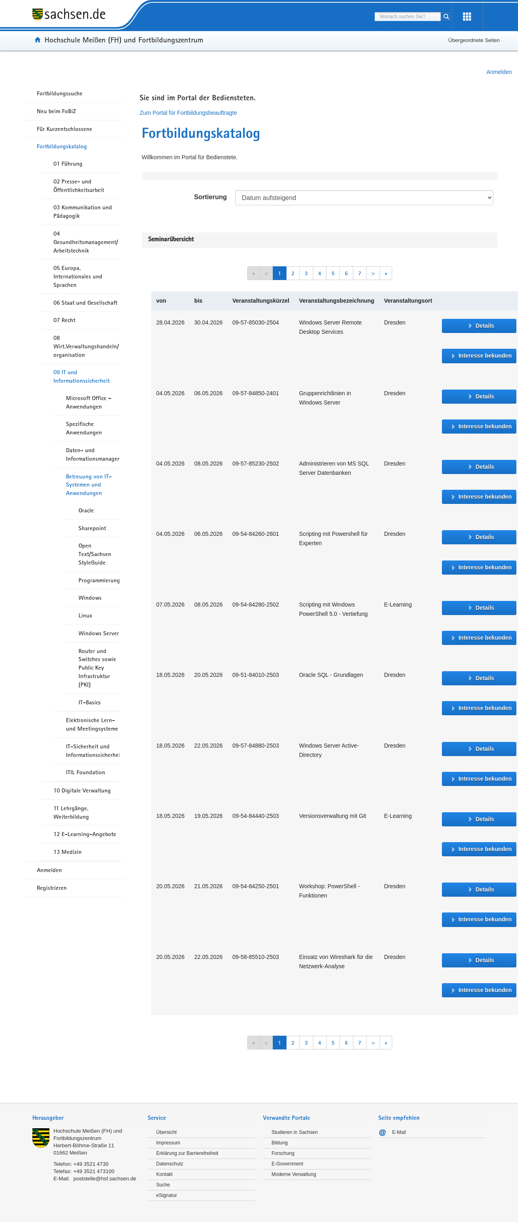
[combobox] (407, 16)
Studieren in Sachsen (295, 1132)
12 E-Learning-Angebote (84, 834)
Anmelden (499, 72)
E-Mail (399, 1132)
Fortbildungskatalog (62, 146)
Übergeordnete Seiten (474, 40)
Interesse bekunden (485, 355)
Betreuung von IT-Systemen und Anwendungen (89, 485)
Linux (85, 615)
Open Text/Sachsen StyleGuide (95, 554)
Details (485, 325)
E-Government (287, 1164)
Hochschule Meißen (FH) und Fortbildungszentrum (124, 39)
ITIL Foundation (85, 772)
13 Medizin (67, 851)
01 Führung (68, 163)
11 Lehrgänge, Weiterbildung (71, 812)
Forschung (283, 1153)
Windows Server (99, 633)
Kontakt (164, 1174)
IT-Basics (90, 702)
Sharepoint (92, 528)
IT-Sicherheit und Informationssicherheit (92, 750)
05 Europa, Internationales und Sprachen (77, 276)
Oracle (86, 510)
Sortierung (210, 197)
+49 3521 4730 (90, 1164)
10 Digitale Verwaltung (82, 790)
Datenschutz (169, 1164)
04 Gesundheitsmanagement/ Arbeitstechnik (85, 242)
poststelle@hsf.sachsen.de (104, 1179)
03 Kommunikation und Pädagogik (82, 211)
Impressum (168, 1143)
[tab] (86, 1119)
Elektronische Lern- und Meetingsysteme (92, 724)
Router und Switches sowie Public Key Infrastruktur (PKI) (97, 667)
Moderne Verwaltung (294, 1174)
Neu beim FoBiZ (56, 111)
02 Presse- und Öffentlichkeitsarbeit (78, 186)
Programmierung (99, 580)
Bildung (280, 1143)
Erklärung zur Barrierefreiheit (187, 1153)
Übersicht (166, 1132)
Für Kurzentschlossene (64, 129)
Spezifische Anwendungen (84, 428)
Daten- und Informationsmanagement (92, 454)
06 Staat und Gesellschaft (85, 302)
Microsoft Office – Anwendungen (88, 402)
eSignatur (166, 1195)
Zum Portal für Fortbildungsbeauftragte (188, 113)
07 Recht (64, 320)
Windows (90, 597)
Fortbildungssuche (60, 93)
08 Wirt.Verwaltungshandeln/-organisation (86, 346)
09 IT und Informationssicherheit (81, 376)
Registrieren (52, 887)
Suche (163, 1185)
